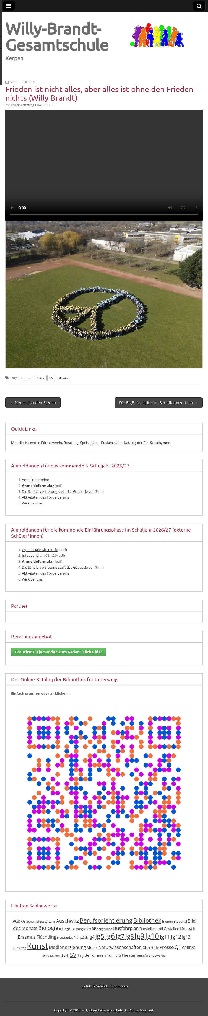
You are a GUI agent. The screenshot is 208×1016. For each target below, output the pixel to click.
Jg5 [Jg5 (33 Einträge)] (99, 936)
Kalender (32, 442)
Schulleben (20, 82)
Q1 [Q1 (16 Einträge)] (178, 947)
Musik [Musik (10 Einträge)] (92, 947)
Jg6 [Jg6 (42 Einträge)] (110, 936)
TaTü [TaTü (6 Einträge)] (117, 956)
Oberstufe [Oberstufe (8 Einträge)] (150, 947)
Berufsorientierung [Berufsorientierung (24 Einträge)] (106, 920)
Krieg (41, 378)
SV (33, 82)
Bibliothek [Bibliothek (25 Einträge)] (147, 920)
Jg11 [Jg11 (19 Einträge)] (165, 936)
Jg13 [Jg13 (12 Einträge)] (186, 937)
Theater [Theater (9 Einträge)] (129, 955)
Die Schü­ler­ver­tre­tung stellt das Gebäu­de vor (58, 491)
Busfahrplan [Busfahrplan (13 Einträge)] (126, 928)
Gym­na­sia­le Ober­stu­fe (40, 549)
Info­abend (30, 555)
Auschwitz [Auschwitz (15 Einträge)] (67, 920)
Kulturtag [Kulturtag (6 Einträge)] (19, 948)
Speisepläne (89, 442)
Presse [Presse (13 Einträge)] (167, 947)
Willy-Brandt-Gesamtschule (57, 36)
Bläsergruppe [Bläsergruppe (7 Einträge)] (102, 929)
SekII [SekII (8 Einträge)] (65, 955)
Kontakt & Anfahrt (93, 986)
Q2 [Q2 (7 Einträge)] (184, 948)
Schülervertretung (21, 105)
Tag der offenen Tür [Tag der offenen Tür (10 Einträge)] (95, 955)
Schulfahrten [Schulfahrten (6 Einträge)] (52, 956)
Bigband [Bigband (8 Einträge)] (180, 921)
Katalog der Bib (136, 442)
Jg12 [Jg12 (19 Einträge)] (176, 936)
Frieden (26, 378)
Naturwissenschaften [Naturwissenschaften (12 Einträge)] (120, 947)
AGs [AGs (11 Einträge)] (16, 921)
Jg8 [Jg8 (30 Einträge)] (129, 936)
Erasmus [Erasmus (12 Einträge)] (27, 937)
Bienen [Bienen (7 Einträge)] (167, 921)
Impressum (119, 986)
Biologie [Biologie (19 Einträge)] (48, 928)
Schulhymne (160, 442)
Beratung (71, 442)
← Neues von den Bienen (33, 402)
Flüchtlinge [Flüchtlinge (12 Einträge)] (48, 937)
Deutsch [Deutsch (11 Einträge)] (187, 928)
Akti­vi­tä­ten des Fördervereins (45, 497)
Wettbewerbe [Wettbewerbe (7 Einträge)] (155, 955)
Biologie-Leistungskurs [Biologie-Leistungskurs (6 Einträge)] (75, 929)
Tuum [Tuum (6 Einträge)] (140, 956)
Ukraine (64, 378)
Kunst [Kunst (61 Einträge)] (37, 945)
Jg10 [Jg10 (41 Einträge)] (152, 936)
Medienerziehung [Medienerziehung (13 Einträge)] (67, 947)
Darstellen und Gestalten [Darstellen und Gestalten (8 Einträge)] (159, 928)
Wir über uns (32, 503)
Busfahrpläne (111, 442)
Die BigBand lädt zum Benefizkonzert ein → (158, 402)
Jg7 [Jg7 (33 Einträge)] (120, 936)
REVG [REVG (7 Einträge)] (191, 948)
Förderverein (51, 442)
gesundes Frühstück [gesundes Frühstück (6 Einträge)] (74, 937)
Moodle (17, 442)
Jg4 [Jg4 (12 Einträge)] (92, 937)
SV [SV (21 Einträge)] (73, 954)
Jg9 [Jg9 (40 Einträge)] (139, 936)
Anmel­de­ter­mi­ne (35, 479)
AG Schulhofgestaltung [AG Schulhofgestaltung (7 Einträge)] (38, 921)
